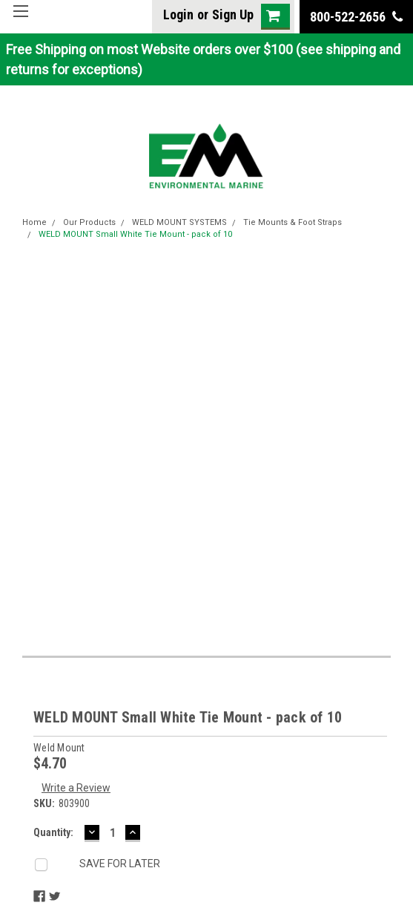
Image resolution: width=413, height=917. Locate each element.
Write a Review (76, 788)
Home (34, 222)
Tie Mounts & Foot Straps (292, 222)
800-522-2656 (356, 17)
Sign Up (233, 14)
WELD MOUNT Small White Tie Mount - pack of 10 (135, 234)
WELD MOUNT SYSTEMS (179, 222)
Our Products (89, 222)
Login (178, 14)
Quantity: (53, 832)
